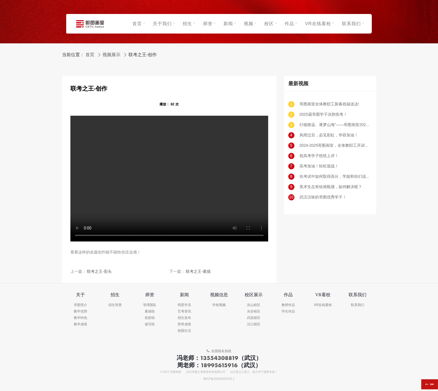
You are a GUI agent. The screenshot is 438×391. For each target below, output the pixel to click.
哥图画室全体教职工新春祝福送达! (329, 104)
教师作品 (288, 305)
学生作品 (288, 311)
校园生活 (184, 331)
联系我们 (357, 305)
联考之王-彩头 (99, 271)
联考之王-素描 (198, 271)
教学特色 (80, 318)
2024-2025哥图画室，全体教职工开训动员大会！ (334, 145)
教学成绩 (80, 324)
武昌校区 (253, 318)
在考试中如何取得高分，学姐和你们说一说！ (334, 176)
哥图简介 (80, 305)
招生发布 (184, 318)
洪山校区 (253, 305)
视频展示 (111, 54)
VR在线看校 (323, 305)
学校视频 (219, 305)
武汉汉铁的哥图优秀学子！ (322, 197)
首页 (89, 54)
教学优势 (80, 311)
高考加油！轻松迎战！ (319, 166)
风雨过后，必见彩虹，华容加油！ (328, 135)
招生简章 (115, 305)
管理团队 (149, 305)
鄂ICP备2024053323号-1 (218, 379)
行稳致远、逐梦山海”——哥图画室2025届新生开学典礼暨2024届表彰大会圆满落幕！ (334, 125)
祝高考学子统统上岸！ (319, 156)
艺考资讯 (184, 311)
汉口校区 (253, 324)
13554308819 (219, 358)
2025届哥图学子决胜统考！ (323, 114)
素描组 (150, 311)
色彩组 (150, 318)
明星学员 (184, 305)
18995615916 (219, 365)
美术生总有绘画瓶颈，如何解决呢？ (330, 187)
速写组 (150, 324)
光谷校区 (253, 311)
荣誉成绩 (184, 324)
